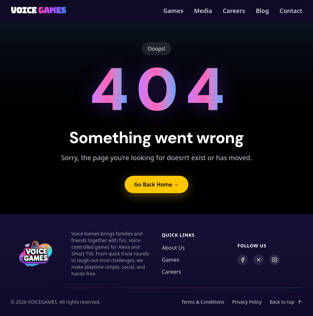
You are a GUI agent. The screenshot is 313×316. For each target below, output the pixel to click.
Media (203, 11)
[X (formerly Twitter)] (258, 259)
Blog (262, 11)
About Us (173, 247)
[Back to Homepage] (38, 10)
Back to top (286, 302)
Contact (291, 11)
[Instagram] (274, 259)
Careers (234, 11)
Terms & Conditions (202, 302)
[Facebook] (242, 259)
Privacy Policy (247, 302)
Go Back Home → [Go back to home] (156, 184)
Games (173, 11)
